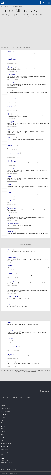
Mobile (15, 397)
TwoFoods (11, 362)
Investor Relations (6, 443)
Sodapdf (10, 122)
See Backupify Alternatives (12, 173)
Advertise (3, 405)
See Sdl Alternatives (11, 134)
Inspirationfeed (13, 330)
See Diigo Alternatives (11, 55)
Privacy (9, 469)
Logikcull (10, 231)
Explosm (10, 338)
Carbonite (11, 83)
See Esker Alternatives (11, 196)
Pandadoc (11, 75)
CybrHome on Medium (7, 455)
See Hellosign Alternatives (12, 71)
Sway (9, 323)
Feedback (3, 417)
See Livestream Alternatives (12, 358)
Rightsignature (12, 98)
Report (3, 420)
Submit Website (5, 408)
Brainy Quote (12, 346)
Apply (2, 434)
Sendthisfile (11, 145)
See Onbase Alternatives (12, 181)
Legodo (3, 47)
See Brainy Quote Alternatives (13, 350)
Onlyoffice (11, 137)
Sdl (8, 130)
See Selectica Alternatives (12, 220)
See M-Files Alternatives (11, 204)
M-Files (10, 200)
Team (2, 440)
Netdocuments (13, 224)
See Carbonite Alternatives (12, 87)
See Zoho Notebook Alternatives (13, 157)
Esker (9, 192)
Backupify (11, 169)
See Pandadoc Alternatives (12, 79)
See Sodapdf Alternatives (12, 126)
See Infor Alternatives (11, 94)
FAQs (14, 469)
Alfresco (10, 106)
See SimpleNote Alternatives (12, 63)
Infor (9, 90)
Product (9, 397)
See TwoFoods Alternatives (12, 366)
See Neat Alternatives (11, 118)
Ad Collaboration (5, 411)
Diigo (9, 51)
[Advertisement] (25, 32)
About (2, 397)
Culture (3, 429)
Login (43, 2)
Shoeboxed (11, 161)
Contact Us (4, 423)
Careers (3, 431)
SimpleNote (11, 59)
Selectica (10, 216)
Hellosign (10, 67)
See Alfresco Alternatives (12, 110)
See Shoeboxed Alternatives (12, 165)
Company (22, 397)
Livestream (11, 354)
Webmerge (11, 208)
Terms (2, 469)
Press (28, 397)
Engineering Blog (5, 452)
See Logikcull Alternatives (12, 235)
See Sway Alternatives (11, 327)
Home (2, 6)
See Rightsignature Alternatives (13, 102)
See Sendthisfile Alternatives (12, 149)
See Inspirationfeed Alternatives (13, 335)
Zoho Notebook (13, 153)
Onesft (10, 184)
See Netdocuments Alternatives (13, 228)
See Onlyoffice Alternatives (12, 141)
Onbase (10, 177)
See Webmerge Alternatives (12, 212)
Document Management (23, 47)
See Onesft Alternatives (11, 188)
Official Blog (4, 449)
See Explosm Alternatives (12, 342)
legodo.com (12, 6)
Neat (9, 114)
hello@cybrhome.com (7, 462)
